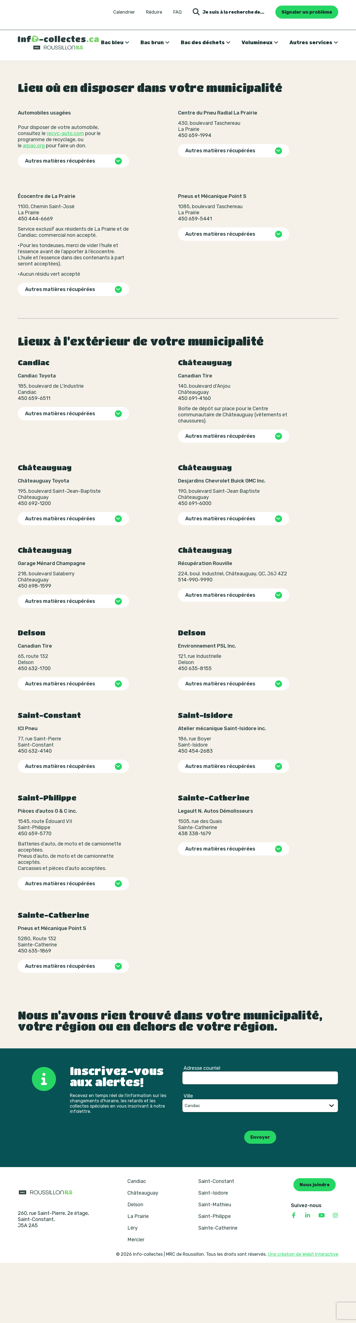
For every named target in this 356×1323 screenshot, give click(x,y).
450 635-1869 (34, 1011)
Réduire (154, 12)
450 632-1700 (34, 729)
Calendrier (124, 12)
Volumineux (257, 42)
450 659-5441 (195, 279)
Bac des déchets (203, 42)
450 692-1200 (34, 564)
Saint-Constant (216, 1242)
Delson (135, 1265)
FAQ (177, 12)
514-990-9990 (195, 640)
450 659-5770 (34, 894)
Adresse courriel (202, 1128)
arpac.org (34, 206)
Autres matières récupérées (60, 221)
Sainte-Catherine (218, 1288)
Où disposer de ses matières (67, 68)
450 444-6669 (35, 279)
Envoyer (260, 1197)
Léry (132, 1288)
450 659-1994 (194, 196)
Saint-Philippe (214, 1277)
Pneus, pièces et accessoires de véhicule (143, 68)
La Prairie (138, 1277)
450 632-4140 (35, 811)
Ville (188, 1156)
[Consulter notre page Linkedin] (307, 1276)
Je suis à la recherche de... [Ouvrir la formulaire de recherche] (228, 12)
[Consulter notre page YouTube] (321, 1276)
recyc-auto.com (65, 194)
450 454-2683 (195, 811)
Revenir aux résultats (49, 112)
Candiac (136, 1242)
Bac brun (152, 42)
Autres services (311, 42)
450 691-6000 (194, 564)
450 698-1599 (34, 646)
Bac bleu (112, 42)
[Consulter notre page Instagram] (335, 1276)
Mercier (135, 1300)
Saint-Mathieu (214, 1265)
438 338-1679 (194, 894)
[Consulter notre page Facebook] (293, 1276)
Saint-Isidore (213, 1253)
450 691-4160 (194, 459)
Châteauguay (142, 1253)
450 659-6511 (34, 459)
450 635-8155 (195, 729)
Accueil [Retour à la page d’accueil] (25, 68)
